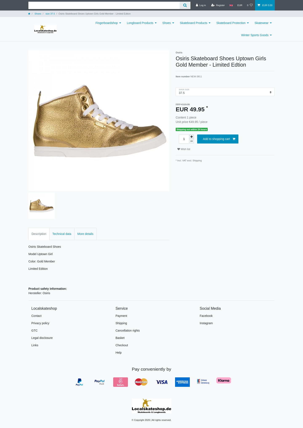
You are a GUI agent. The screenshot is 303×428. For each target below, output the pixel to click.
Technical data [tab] (61, 234)
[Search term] (104, 5)
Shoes (37, 13)
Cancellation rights (128, 330)
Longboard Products (140, 23)
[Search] (185, 5)
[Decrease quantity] (191, 141)
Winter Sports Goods (254, 35)
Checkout (122, 345)
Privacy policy (40, 323)
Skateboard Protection (231, 23)
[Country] (231, 5)
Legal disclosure (42, 338)
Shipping (197, 160)
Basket (120, 338)
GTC (34, 330)
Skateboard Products (193, 23)
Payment (121, 315)
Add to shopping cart (219, 139)
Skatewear (261, 23)
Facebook (206, 315)
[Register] (218, 5)
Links (34, 345)
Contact (36, 315)
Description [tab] (39, 234)
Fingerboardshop (107, 23)
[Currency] (240, 5)
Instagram (206, 323)
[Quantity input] (184, 139)
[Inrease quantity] (191, 136)
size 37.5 (50, 13)
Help (119, 352)
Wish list (183, 149)
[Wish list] (250, 5)
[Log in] (201, 5)
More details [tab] (85, 234)
